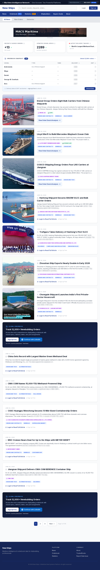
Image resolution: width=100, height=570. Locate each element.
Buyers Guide (58, 14)
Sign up (93, 8)
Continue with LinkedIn (30, 339)
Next (52, 524)
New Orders (18, 19)
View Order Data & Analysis (49, 120)
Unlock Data (90, 88)
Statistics (31, 14)
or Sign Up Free (62, 219)
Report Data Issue (82, 556)
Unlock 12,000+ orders (87, 58)
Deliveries (30, 19)
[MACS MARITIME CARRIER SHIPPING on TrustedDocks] (50, 32)
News (4, 14)
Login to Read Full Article (47, 219)
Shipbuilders (45, 14)
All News (7, 19)
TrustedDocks (75, 2)
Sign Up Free (12, 339)
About (68, 14)
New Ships (8, 8)
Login (84, 8)
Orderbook (16, 14)
